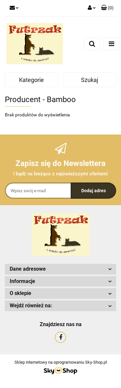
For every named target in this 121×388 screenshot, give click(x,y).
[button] (107, 8)
